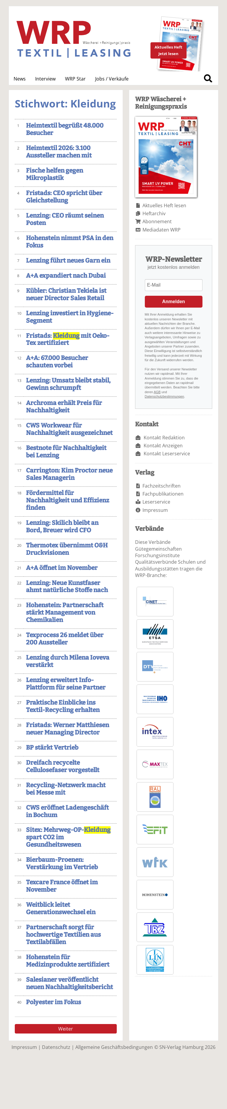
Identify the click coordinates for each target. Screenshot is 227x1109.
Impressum (155, 510)
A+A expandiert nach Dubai (66, 275)
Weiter (65, 1029)
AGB (157, 392)
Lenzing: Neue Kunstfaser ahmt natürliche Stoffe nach (67, 586)
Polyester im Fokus (53, 1002)
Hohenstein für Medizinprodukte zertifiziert (67, 961)
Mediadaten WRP (161, 229)
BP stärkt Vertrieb (52, 747)
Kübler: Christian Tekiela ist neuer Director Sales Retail (66, 294)
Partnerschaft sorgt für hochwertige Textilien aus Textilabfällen (63, 935)
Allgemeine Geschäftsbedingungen (114, 1047)
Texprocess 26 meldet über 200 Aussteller (64, 638)
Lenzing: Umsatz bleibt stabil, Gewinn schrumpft (68, 384)
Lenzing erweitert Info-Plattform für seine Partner (66, 683)
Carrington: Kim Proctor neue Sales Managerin (69, 474)
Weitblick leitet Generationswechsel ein (60, 908)
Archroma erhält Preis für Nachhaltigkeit (64, 406)
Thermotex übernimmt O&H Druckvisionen (67, 549)
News (20, 78)
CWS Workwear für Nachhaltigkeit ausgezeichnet (69, 429)
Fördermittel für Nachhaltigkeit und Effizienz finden (67, 500)
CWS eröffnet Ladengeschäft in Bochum (67, 811)
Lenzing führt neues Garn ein (68, 260)
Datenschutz (56, 1047)
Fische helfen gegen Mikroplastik (54, 174)
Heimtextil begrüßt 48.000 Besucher (64, 129)
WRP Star (75, 78)
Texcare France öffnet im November (62, 886)
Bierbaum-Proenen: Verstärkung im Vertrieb (62, 863)
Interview (45, 78)
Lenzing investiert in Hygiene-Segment (70, 317)
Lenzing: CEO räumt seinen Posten (65, 219)
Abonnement (157, 221)
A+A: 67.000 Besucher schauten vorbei (57, 361)
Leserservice (156, 502)
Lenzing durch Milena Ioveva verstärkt (67, 661)
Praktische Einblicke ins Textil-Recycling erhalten (63, 706)
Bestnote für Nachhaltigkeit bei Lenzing (66, 451)
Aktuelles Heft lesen (164, 205)
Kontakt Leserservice (167, 453)
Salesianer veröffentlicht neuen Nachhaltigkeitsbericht (69, 983)
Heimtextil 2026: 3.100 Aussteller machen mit (59, 151)
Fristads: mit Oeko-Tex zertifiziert (67, 339)
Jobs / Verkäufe (112, 78)
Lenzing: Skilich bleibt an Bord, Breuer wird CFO (62, 526)
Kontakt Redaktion (164, 437)
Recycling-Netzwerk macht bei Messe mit (66, 789)
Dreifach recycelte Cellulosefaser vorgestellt (62, 766)
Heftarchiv (154, 213)
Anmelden (173, 301)
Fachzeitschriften (161, 486)
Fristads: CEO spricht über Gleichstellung (64, 196)
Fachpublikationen (163, 494)
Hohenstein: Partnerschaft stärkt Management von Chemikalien (64, 613)
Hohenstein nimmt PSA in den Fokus (69, 241)
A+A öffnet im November (62, 568)
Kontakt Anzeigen (163, 445)
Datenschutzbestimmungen (164, 396)
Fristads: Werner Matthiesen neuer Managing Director (67, 728)
